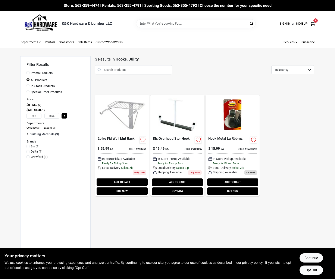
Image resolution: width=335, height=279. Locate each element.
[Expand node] (28, 134)
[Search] (252, 23)
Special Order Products (46, 92)
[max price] (51, 116)
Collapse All (33, 127)
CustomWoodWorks (109, 42)
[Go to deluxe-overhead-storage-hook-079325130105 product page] (177, 145)
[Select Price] (64, 116)
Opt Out (311, 270)
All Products (39, 80)
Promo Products (42, 73)
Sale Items (85, 42)
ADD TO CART (122, 182)
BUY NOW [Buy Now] (122, 191)
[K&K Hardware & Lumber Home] (39, 23)
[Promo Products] (27, 72)
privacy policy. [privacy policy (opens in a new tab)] (252, 263)
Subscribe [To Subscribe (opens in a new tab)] (308, 42)
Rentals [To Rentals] (50, 42)
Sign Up (301, 23)
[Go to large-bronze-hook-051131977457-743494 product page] (233, 145)
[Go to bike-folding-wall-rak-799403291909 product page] (122, 145)
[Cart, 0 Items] (312, 23)
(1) (35, 146)
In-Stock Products (43, 86)
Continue (311, 258)
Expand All (50, 127)
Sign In (285, 23)
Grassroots (66, 42)
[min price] (33, 116)
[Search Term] (196, 23)
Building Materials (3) (44, 134)
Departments (29, 42)
